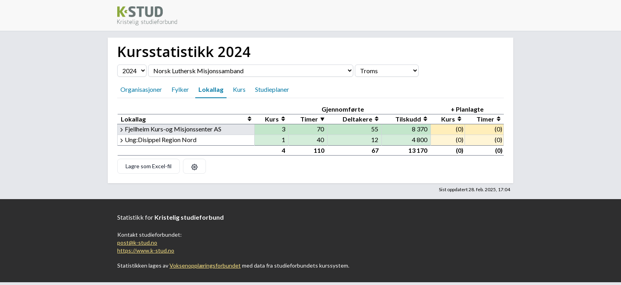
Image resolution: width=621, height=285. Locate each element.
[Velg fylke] (387, 71)
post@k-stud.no (137, 242)
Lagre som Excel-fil (148, 166)
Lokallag (210, 89)
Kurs (239, 89)
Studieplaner (272, 89)
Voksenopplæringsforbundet (205, 265)
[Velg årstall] (132, 71)
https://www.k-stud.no (145, 250)
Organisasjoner (141, 89)
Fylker (180, 89)
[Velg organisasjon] (250, 71)
